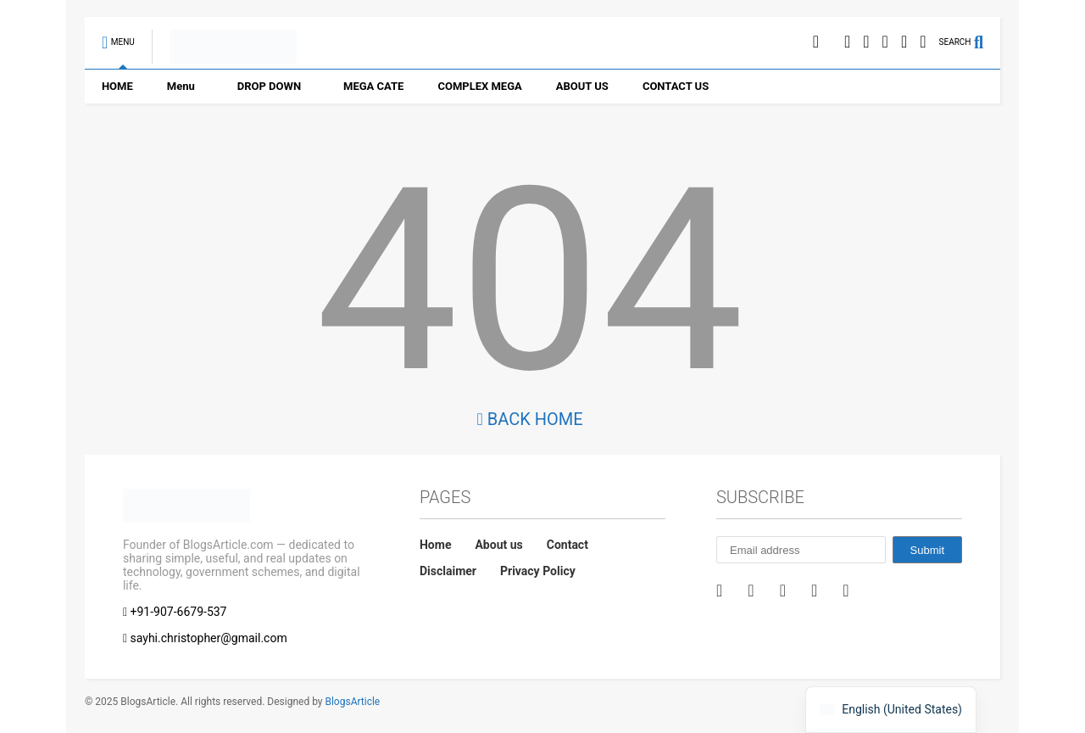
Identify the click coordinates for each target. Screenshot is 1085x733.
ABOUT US (582, 86)
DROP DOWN (269, 86)
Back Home (529, 419)
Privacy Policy (538, 571)
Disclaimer (448, 571)
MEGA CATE (373, 86)
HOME (117, 86)
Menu (181, 86)
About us (498, 544)
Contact (567, 544)
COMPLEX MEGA (479, 86)
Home (435, 544)
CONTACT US (676, 86)
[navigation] (890, 709)
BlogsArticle (352, 702)
